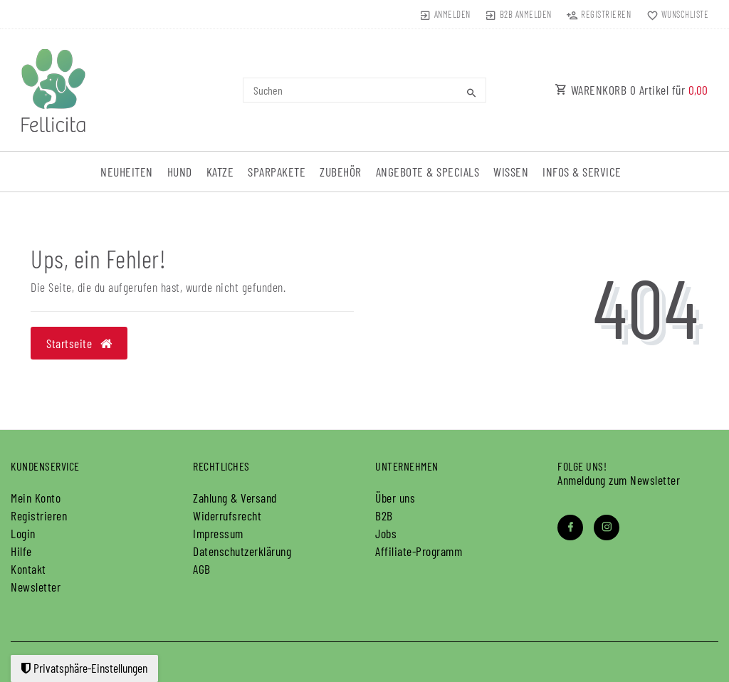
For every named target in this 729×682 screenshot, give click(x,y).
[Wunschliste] (674, 14)
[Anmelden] (444, 14)
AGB (202, 569)
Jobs (386, 533)
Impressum (218, 533)
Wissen (510, 171)
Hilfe (21, 551)
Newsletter (36, 586)
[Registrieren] (598, 14)
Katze (220, 171)
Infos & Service (582, 171)
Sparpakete (276, 171)
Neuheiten (126, 171)
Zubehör (341, 171)
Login (23, 533)
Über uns (395, 497)
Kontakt (28, 569)
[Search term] (364, 90)
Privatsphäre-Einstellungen (84, 668)
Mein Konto (36, 497)
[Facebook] (570, 527)
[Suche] (472, 92)
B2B (384, 515)
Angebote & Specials (428, 171)
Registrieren (39, 515)
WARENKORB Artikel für (631, 90)
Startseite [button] (79, 343)
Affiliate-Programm (418, 551)
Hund (179, 171)
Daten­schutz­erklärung (242, 551)
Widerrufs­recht (227, 515)
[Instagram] (606, 527)
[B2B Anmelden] (518, 14)
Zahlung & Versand (235, 497)
